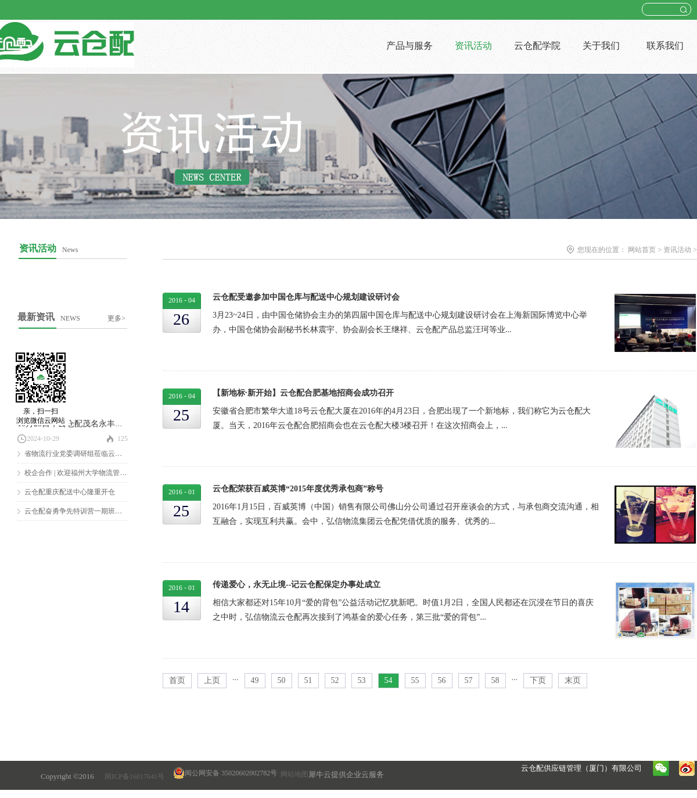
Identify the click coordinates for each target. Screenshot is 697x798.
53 (362, 680)
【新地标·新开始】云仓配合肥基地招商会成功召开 (303, 393)
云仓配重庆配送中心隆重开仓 (69, 492)
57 (469, 680)
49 (255, 680)
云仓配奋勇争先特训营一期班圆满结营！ (87, 511)
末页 (573, 680)
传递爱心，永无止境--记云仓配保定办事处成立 (296, 584)
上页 (212, 680)
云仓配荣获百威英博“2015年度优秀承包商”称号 (298, 488)
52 (335, 680)
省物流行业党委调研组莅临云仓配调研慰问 (90, 454)
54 (389, 680)
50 (282, 680)
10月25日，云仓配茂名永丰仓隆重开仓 (86, 423)
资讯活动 (677, 250)
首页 (177, 680)
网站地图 (292, 774)
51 (308, 680)
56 (442, 680)
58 (495, 680)
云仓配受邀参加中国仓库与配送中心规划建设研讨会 (306, 297)
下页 (538, 680)
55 (415, 680)
